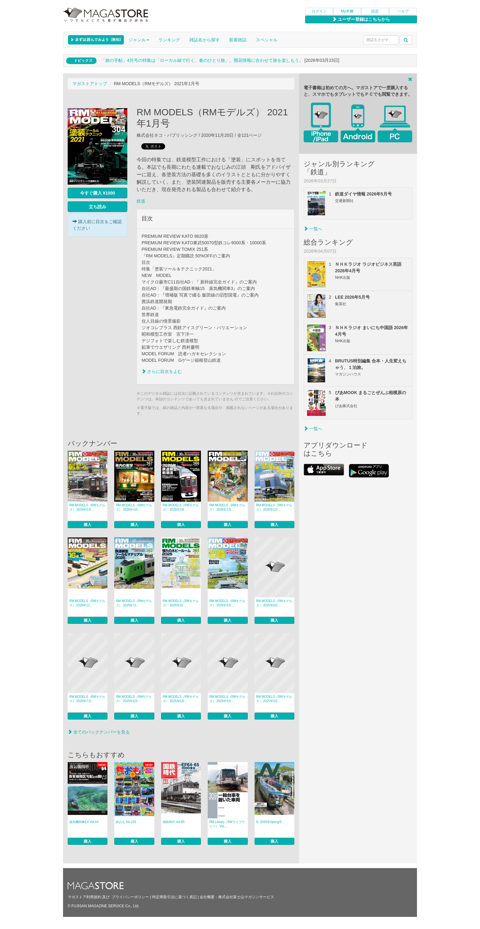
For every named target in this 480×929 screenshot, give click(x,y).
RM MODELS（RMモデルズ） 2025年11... (134, 603)
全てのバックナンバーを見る (99, 731)
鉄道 (141, 201)
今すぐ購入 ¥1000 (97, 193)
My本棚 (347, 11)
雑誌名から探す (204, 39)
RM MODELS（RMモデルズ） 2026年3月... (181, 507)
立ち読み (97, 206)
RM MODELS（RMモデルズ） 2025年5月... (181, 699)
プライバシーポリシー (130, 897)
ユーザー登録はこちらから (361, 19)
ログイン (319, 11)
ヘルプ (403, 11)
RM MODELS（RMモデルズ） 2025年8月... (274, 603)
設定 (375, 11)
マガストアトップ (89, 83)
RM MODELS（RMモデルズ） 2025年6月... (134, 699)
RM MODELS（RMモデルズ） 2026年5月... (87, 507)
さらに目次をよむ (162, 371)
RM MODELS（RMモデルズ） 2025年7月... (87, 699)
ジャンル (139, 39)
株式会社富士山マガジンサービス (246, 897)
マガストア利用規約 (84, 897)
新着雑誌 (238, 39)
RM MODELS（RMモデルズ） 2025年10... (181, 603)
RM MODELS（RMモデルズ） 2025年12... (87, 603)
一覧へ (313, 228)
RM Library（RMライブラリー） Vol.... (227, 824)
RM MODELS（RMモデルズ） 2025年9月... (227, 603)
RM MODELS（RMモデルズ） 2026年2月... (227, 507)
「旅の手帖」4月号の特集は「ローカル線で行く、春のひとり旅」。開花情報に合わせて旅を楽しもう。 (202, 60)
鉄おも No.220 (126, 822)
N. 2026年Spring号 (269, 822)
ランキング (169, 39)
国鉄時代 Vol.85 (174, 822)
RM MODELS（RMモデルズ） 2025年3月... (274, 699)
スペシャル (267, 39)
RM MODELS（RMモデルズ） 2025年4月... (227, 699)
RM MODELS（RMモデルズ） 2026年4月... (134, 507)
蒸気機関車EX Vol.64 (83, 822)
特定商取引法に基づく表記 (174, 897)
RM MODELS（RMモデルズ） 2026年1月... (274, 507)
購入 (87, 524)
